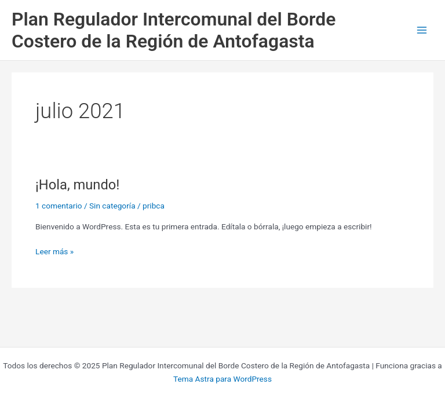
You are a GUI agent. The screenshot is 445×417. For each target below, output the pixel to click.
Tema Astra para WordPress (222, 378)
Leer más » (54, 250)
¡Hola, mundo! (77, 185)
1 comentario (58, 205)
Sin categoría (112, 205)
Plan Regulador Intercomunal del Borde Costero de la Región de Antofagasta (173, 30)
